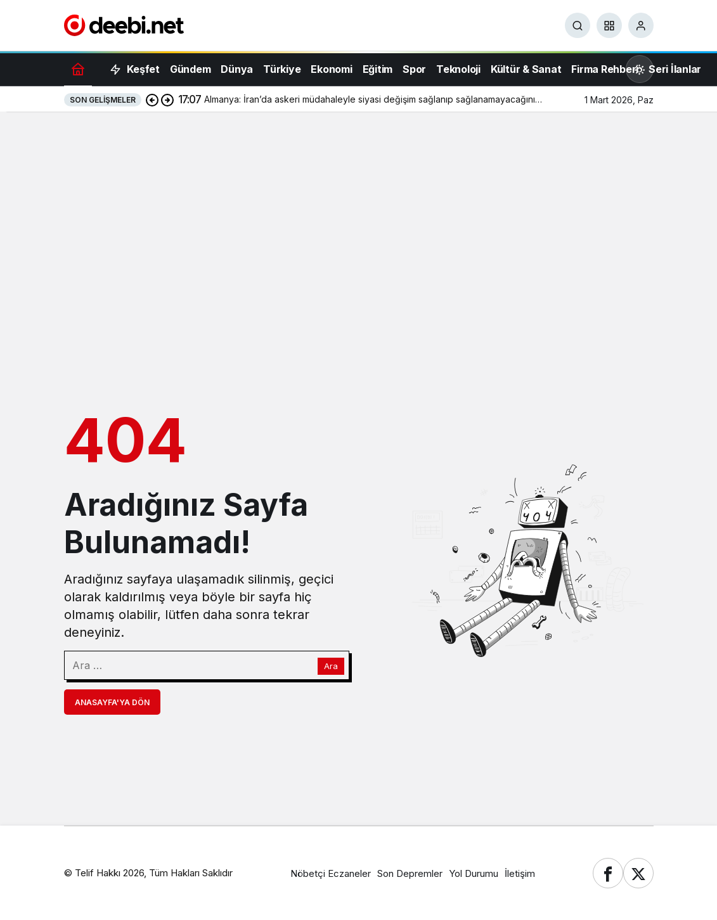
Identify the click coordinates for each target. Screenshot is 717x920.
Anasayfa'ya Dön (112, 702)
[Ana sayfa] (78, 69)
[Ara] (577, 25)
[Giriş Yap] (641, 25)
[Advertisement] (358, 213)
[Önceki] (152, 99)
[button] (609, 25)
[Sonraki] (167, 99)
